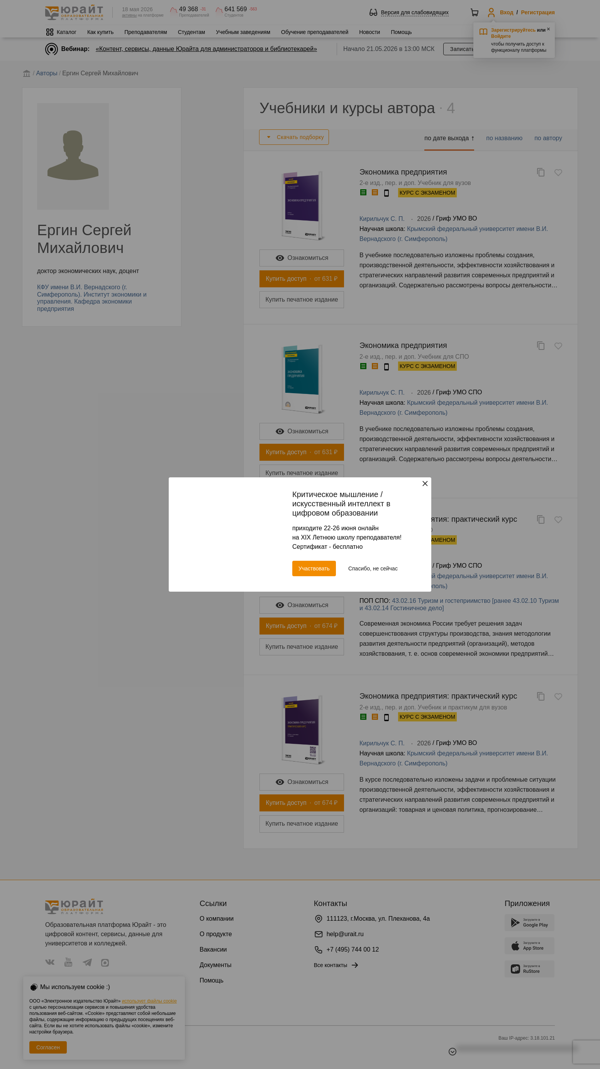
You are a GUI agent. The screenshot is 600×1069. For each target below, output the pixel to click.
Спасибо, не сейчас (373, 568)
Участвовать (314, 568)
